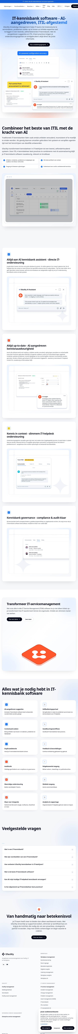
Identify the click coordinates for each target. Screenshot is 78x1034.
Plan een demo (14, 621)
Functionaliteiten (19, 6)
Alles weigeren (46, 1028)
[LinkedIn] (3, 964)
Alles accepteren (68, 1028)
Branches (30, 6)
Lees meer (28, 621)
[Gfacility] (8, 954)
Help (53, 6)
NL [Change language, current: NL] (60, 6)
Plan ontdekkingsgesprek (39, 44)
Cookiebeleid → (45, 1024)
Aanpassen (57, 1028)
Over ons (44, 6)
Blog (48, 6)
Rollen (38, 6)
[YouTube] (7, 964)
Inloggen (67, 6)
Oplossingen (8, 6)
